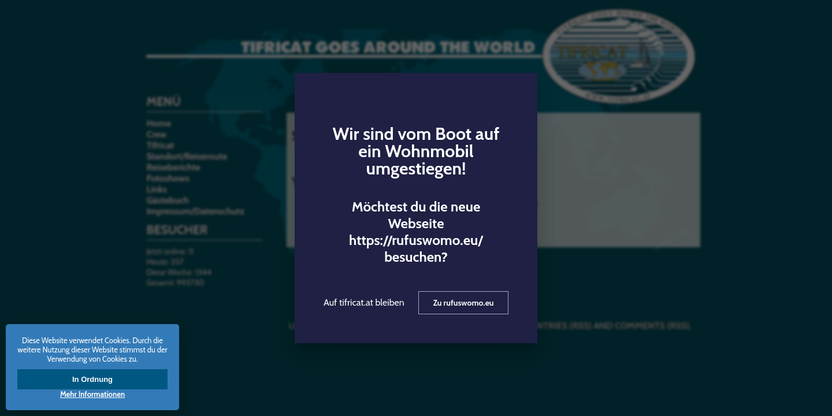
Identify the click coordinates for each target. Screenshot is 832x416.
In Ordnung (92, 379)
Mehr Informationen (92, 394)
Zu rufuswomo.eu (463, 303)
